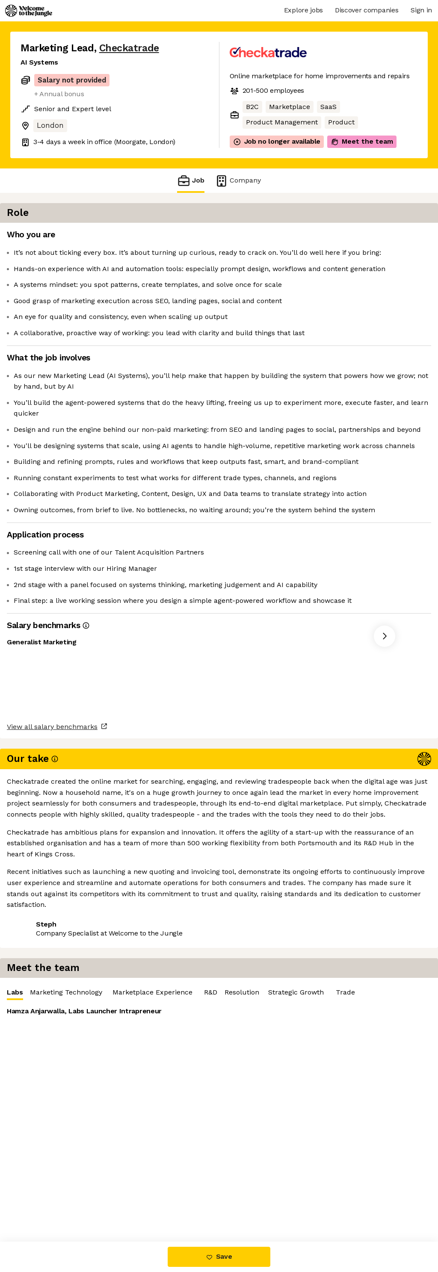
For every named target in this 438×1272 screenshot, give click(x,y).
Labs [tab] (244, 239)
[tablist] (333, 237)
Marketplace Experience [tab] (382, 237)
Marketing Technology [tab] (295, 237)
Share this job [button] (44, 990)
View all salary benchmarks (62, 957)
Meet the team (362, 141)
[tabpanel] (333, 313)
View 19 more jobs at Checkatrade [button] (137, 990)
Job (190, 181)
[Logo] (28, 11)
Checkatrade (129, 48)
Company (238, 181)
